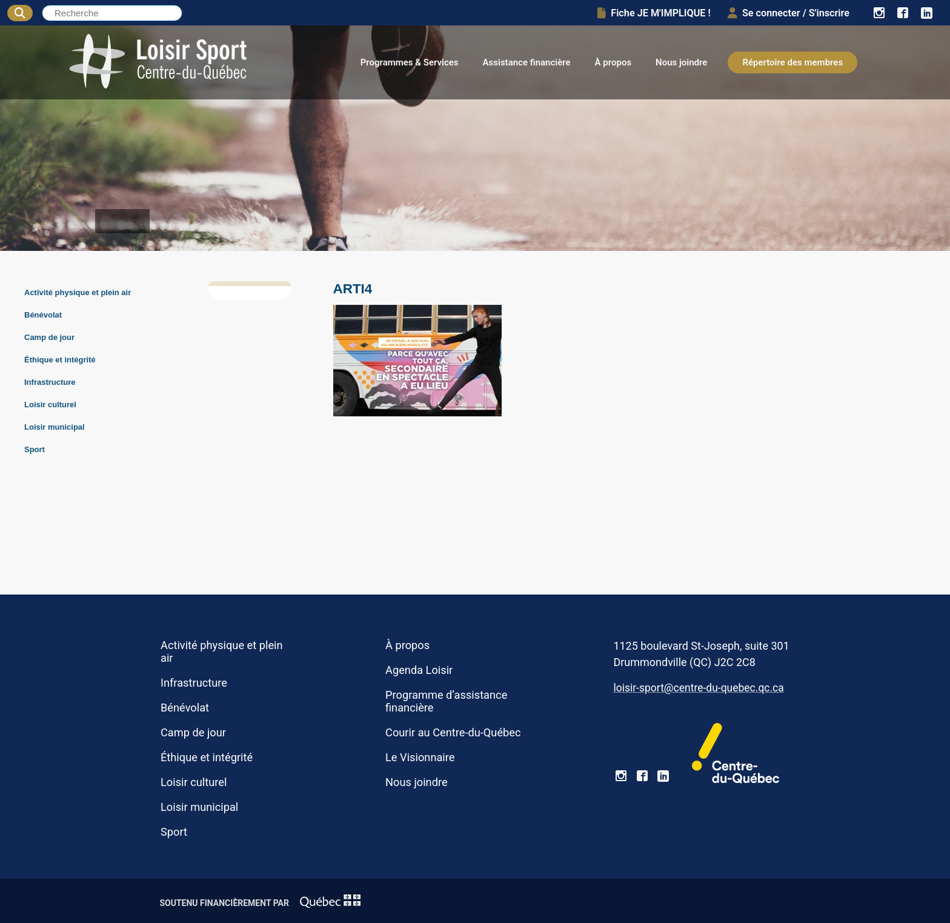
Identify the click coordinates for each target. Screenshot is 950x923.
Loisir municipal (54, 427)
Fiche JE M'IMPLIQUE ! (654, 13)
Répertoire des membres (792, 62)
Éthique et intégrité (60, 359)
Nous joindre (681, 62)
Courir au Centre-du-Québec (453, 732)
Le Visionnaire (419, 757)
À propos (613, 62)
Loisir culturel (50, 404)
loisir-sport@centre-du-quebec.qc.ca (698, 688)
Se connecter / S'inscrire (788, 13)
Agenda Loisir (419, 670)
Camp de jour (49, 337)
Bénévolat (43, 314)
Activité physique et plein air (77, 292)
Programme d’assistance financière (446, 701)
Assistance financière (527, 62)
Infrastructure (50, 382)
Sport (34, 449)
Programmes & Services (409, 62)
